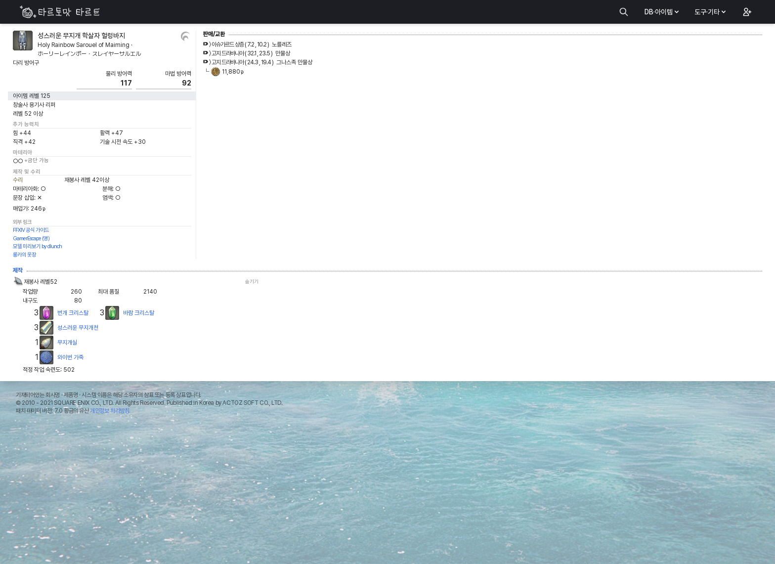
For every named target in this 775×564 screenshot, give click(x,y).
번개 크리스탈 (72, 312)
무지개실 (67, 342)
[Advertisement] (387, 492)
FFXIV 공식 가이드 (31, 230)
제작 (18, 270)
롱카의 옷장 (24, 255)
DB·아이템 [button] (663, 12)
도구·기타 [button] (711, 12)
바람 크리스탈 (138, 312)
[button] (746, 12)
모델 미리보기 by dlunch (37, 246)
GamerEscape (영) (31, 238)
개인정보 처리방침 (109, 410)
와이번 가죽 (70, 357)
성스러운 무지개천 (77, 327)
